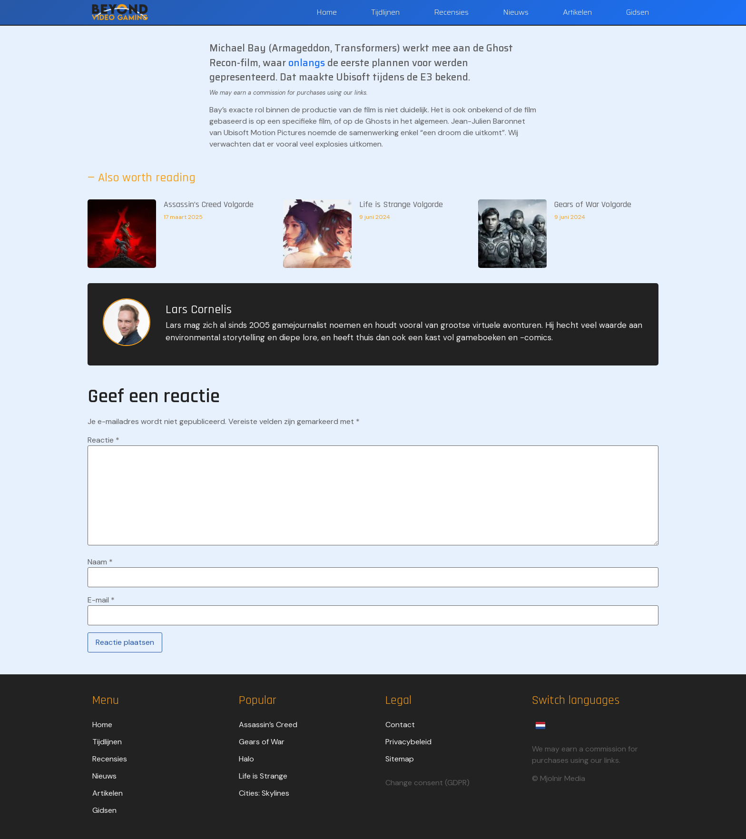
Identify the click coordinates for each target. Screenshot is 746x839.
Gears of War (262, 742)
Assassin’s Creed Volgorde (209, 204)
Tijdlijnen (385, 12)
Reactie (103, 440)
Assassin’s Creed (268, 725)
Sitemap (399, 759)
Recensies (451, 12)
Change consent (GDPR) (427, 783)
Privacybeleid (408, 742)
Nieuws (516, 12)
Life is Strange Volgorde (401, 204)
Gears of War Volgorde (592, 204)
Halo (246, 759)
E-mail (101, 600)
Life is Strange (263, 776)
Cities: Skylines (264, 793)
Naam (100, 562)
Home (326, 12)
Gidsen (637, 12)
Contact (400, 725)
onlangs (307, 62)
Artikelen (577, 12)
